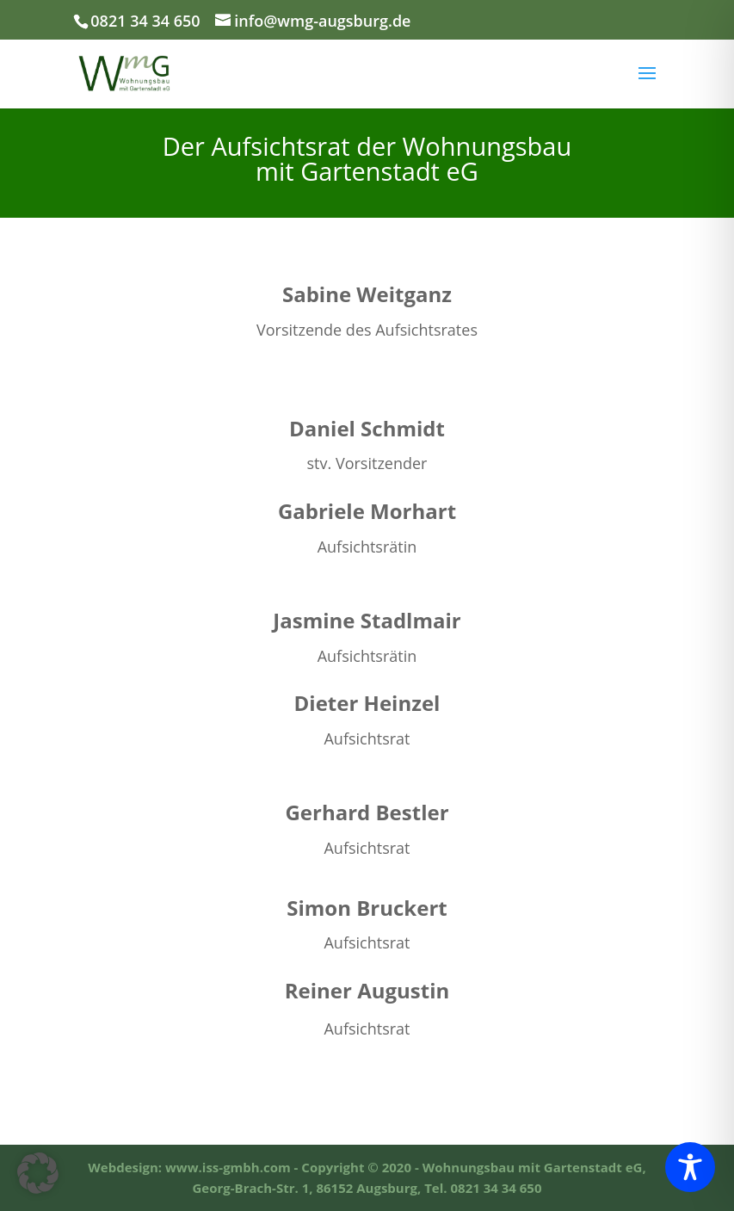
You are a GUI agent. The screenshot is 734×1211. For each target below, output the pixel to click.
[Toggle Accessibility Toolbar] (690, 1167)
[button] (38, 1173)
